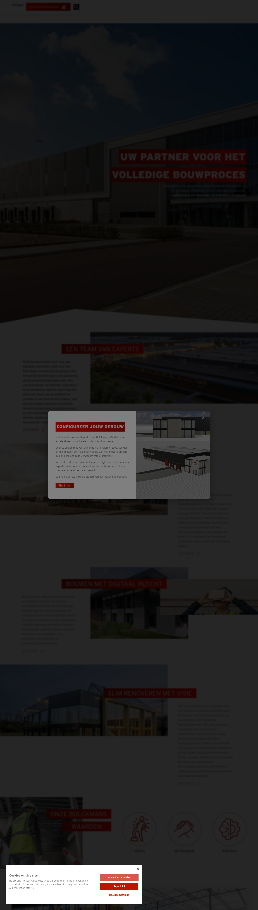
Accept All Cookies (119, 877)
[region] (74, 884)
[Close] (138, 869)
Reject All (119, 886)
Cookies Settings (119, 895)
